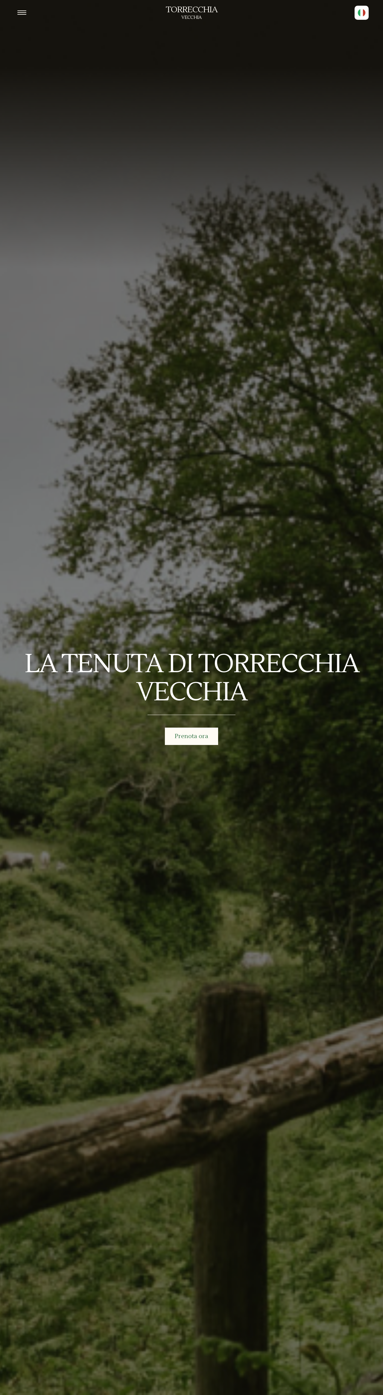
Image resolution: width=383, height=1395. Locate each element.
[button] (362, 13)
